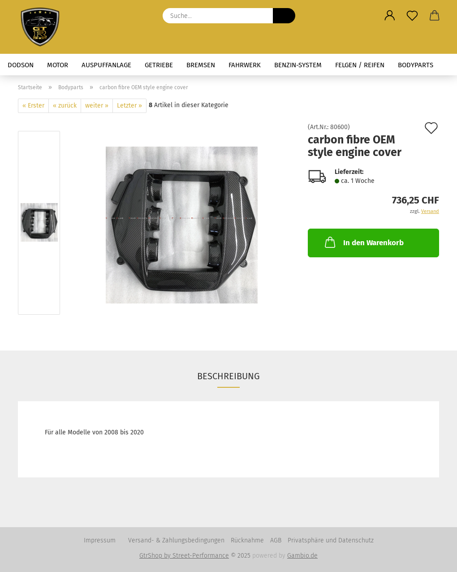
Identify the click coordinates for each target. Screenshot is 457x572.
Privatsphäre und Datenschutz (331, 540)
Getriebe (159, 65)
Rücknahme (247, 540)
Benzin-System (298, 65)
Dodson (21, 65)
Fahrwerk (244, 65)
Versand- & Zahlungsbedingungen (176, 540)
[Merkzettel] (412, 15)
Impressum (100, 540)
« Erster (33, 105)
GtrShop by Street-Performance (184, 555)
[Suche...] (284, 15)
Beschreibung (228, 376)
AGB (275, 540)
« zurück (65, 105)
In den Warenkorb (363, 242)
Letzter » (129, 105)
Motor (57, 65)
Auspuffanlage (106, 65)
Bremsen (200, 65)
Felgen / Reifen (359, 65)
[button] (390, 15)
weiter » (96, 105)
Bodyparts (415, 65)
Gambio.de (302, 555)
